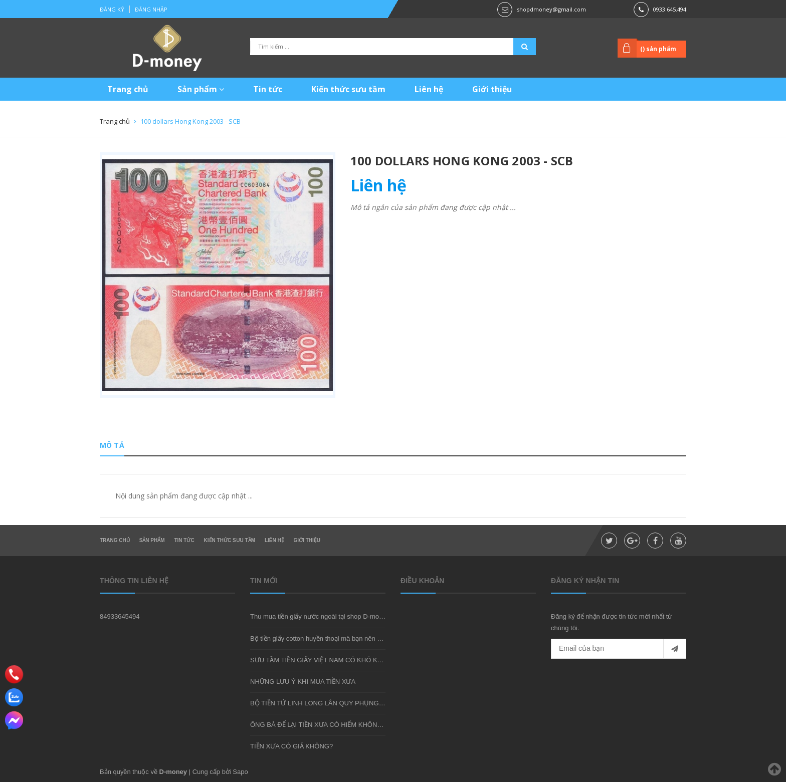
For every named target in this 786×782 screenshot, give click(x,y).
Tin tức (267, 89)
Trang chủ (127, 89)
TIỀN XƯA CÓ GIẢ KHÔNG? (291, 746)
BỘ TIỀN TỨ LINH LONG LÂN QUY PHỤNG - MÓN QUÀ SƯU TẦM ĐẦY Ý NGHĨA (370, 703)
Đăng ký (112, 9)
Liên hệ (429, 89)
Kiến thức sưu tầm (348, 89)
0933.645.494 (669, 9)
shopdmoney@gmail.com (551, 9)
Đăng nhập (151, 9)
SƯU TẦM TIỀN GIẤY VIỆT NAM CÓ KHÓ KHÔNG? (325, 660)
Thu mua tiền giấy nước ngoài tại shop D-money (319, 616)
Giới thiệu (492, 89)
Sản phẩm (200, 89)
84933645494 (120, 616)
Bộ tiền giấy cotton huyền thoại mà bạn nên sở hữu (324, 638)
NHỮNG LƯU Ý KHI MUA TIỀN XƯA (302, 681)
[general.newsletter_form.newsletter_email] (618, 649)
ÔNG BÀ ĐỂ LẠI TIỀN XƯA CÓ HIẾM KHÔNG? (318, 724)
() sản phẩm (658, 49)
